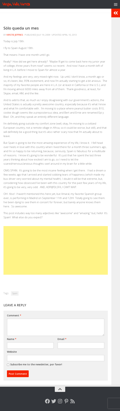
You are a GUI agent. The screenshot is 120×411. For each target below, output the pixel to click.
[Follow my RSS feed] (72, 401)
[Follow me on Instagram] (60, 401)
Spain (14, 293)
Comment (14, 315)
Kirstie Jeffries (15, 34)
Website (12, 351)
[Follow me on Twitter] (53, 401)
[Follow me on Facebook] (47, 401)
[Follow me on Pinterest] (66, 401)
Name (11, 339)
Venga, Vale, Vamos (16, 4)
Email (62, 339)
